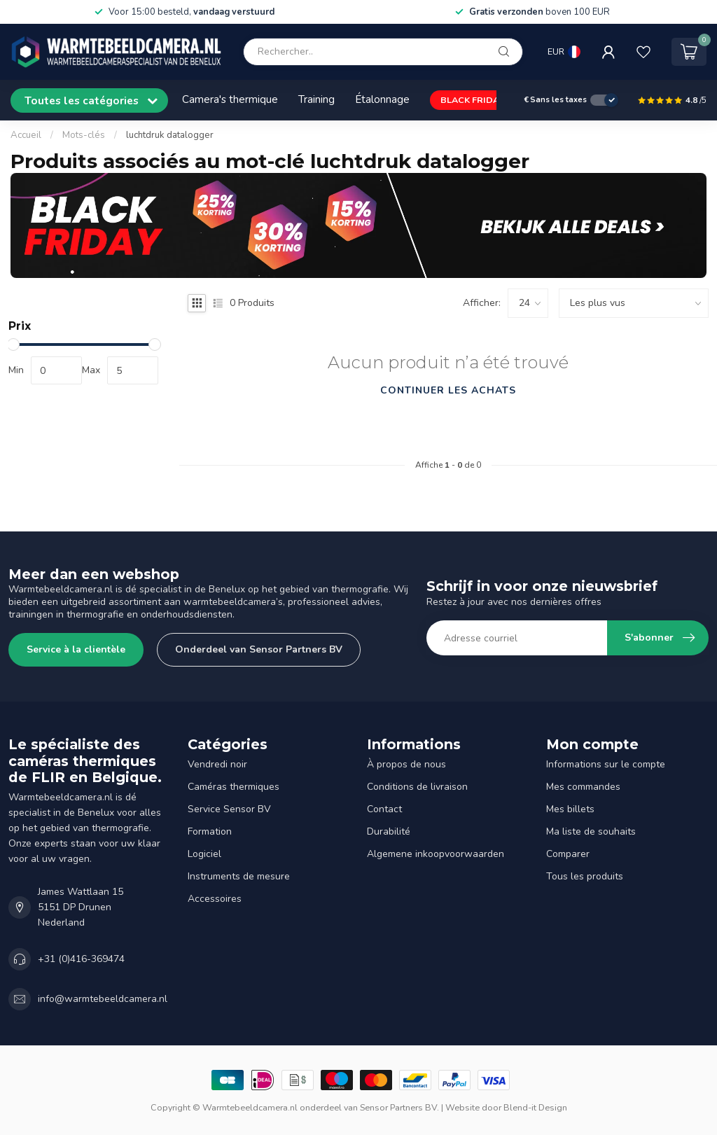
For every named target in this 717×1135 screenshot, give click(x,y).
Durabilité (388, 831)
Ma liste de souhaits (591, 831)
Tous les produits (584, 876)
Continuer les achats (448, 390)
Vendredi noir (217, 764)
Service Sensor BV (229, 809)
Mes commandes (583, 786)
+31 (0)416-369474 (81, 959)
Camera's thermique (230, 99)
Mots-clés (83, 135)
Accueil (26, 135)
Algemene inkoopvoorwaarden (435, 854)
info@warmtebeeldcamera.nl (102, 998)
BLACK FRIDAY (472, 100)
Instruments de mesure (239, 876)
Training (316, 99)
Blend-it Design (535, 1107)
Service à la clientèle (76, 649)
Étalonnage (382, 99)
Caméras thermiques (233, 786)
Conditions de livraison (417, 786)
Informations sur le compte (605, 764)
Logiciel (204, 854)
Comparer (568, 854)
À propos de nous (406, 764)
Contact (384, 809)
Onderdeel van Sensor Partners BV (258, 649)
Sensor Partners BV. (399, 1107)
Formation (210, 831)
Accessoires (215, 898)
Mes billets (570, 809)
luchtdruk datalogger (170, 135)
